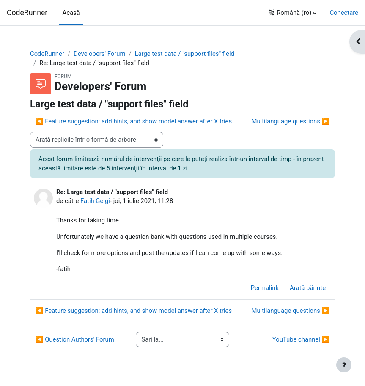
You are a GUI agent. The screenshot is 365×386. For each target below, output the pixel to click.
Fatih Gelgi (95, 201)
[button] (292, 12)
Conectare (343, 12)
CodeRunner (27, 12)
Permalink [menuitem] (265, 288)
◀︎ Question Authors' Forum (75, 339)
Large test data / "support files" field (184, 53)
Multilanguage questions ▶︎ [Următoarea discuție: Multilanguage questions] (291, 121)
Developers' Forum (99, 53)
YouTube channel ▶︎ (300, 339)
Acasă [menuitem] (71, 12)
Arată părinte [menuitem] (308, 288)
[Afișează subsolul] (343, 364)
